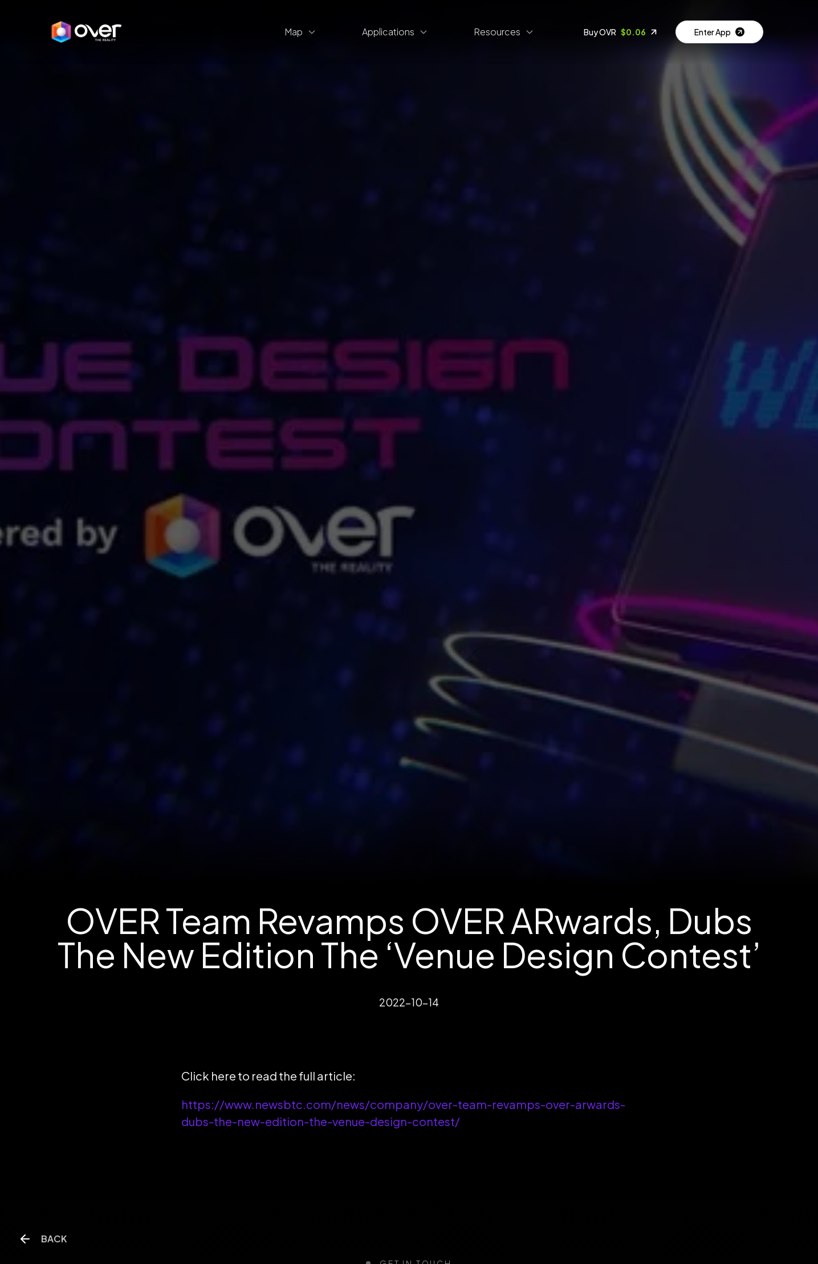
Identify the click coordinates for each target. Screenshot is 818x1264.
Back (42, 1239)
